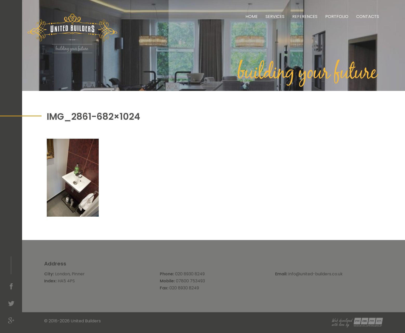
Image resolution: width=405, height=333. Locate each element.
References (304, 16)
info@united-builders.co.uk (315, 274)
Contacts (367, 16)
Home (251, 16)
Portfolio (336, 16)
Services (274, 16)
